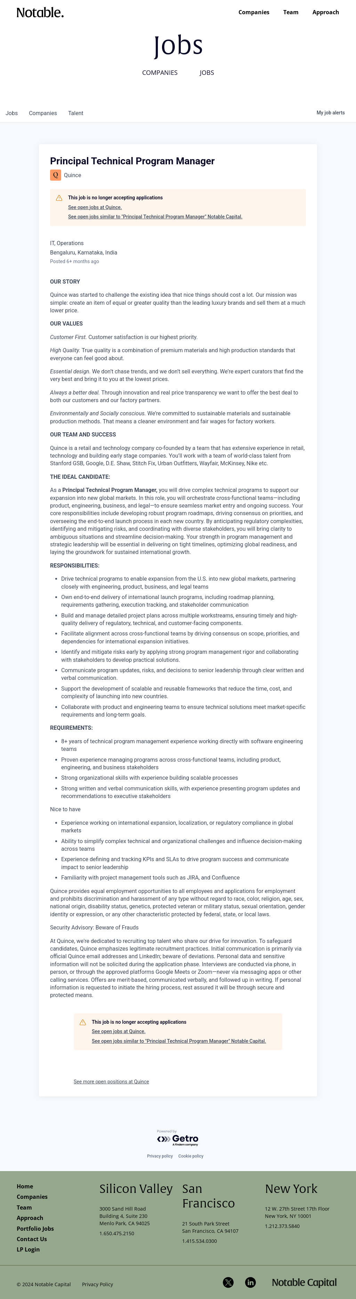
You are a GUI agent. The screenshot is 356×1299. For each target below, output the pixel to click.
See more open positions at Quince (111, 1081)
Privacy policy (160, 1156)
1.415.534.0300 (199, 1241)
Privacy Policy (97, 1284)
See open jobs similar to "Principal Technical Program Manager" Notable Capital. (155, 216)
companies (43, 113)
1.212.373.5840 (282, 1226)
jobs (12, 113)
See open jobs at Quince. (95, 207)
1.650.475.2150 (116, 1233)
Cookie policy (190, 1156)
